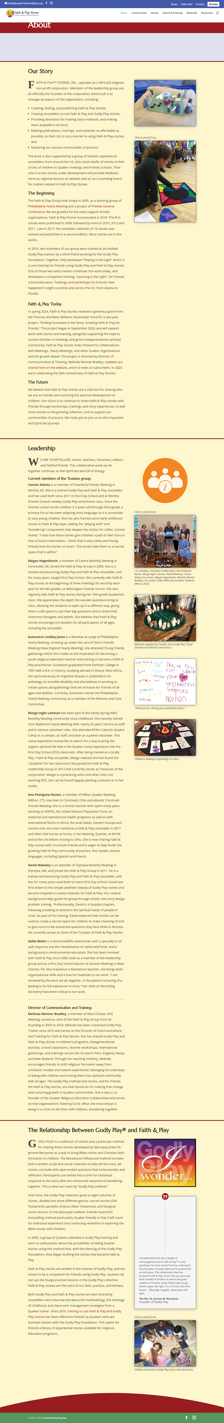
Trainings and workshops (72, 282)
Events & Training (172, 14)
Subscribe (186, 4)
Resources (207, 14)
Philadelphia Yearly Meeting (48, 206)
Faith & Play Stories (55, 1417)
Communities (139, 14)
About (124, 14)
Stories (155, 14)
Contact (200, 4)
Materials (192, 14)
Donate (213, 4)
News (174, 4)
